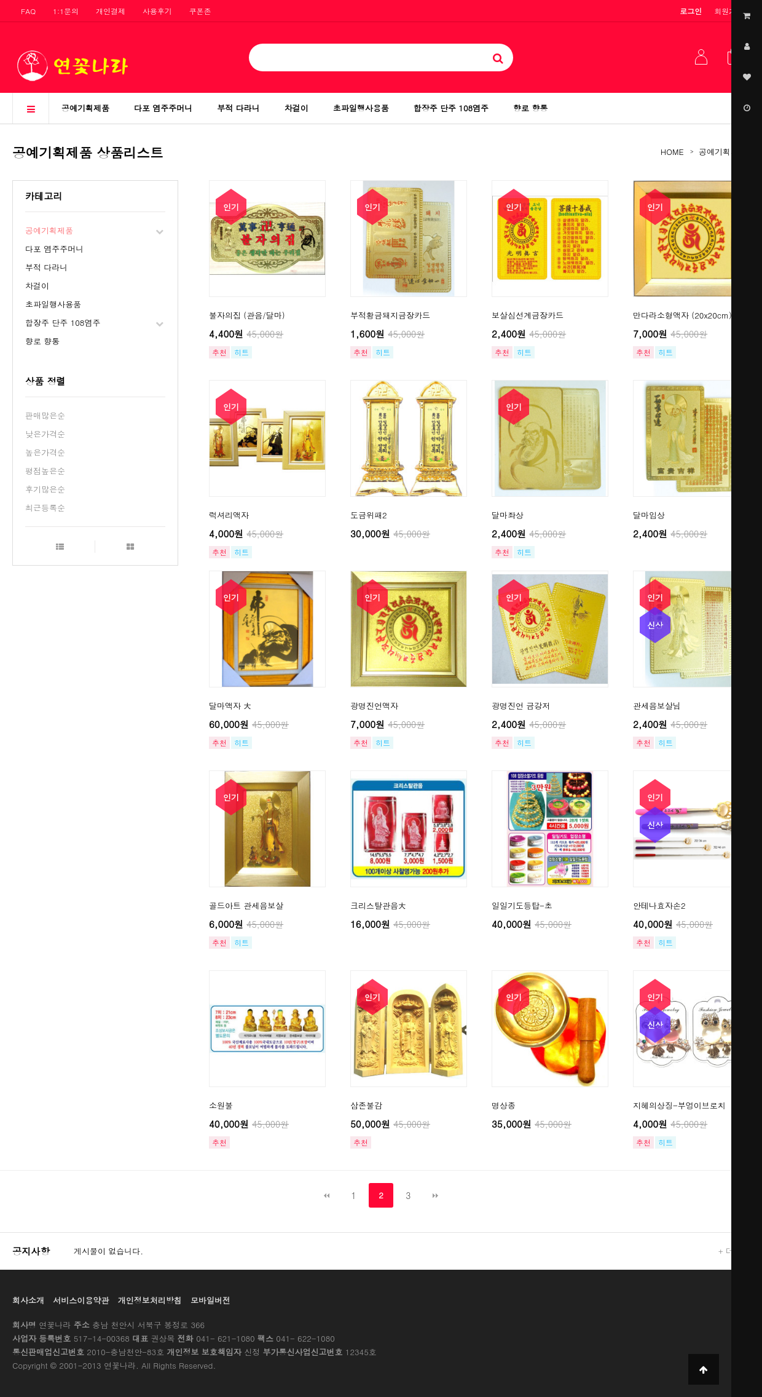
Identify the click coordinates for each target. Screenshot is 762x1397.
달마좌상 (508, 515)
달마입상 (649, 515)
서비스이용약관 (81, 1300)
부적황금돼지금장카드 (390, 315)
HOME (672, 151)
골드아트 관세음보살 (246, 905)
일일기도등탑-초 (522, 905)
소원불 (221, 1105)
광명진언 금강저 (521, 705)
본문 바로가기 (0, 0)
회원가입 (729, 11)
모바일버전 (210, 1300)
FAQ (28, 11)
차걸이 (296, 108)
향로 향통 (530, 108)
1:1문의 (66, 11)
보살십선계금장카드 (528, 315)
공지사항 (31, 1251)
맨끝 (435, 1195)
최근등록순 (45, 507)
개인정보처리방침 (150, 1300)
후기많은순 (45, 489)
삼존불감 (366, 1105)
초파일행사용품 (361, 108)
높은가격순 (45, 452)
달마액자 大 (230, 705)
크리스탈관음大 (378, 905)
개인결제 (110, 11)
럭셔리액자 (229, 515)
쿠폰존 (200, 11)
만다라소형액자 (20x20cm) (682, 315)
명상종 (504, 1105)
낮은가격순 (45, 434)
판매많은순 (45, 415)
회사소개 (28, 1300)
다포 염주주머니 (163, 108)
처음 (326, 1195)
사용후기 (157, 11)
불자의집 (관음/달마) (247, 315)
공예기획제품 (85, 108)
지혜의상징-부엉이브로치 (679, 1105)
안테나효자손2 (659, 905)
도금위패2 (368, 515)
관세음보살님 (657, 705)
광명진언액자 (374, 705)
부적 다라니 (238, 108)
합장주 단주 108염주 (451, 108)
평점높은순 (45, 471)
